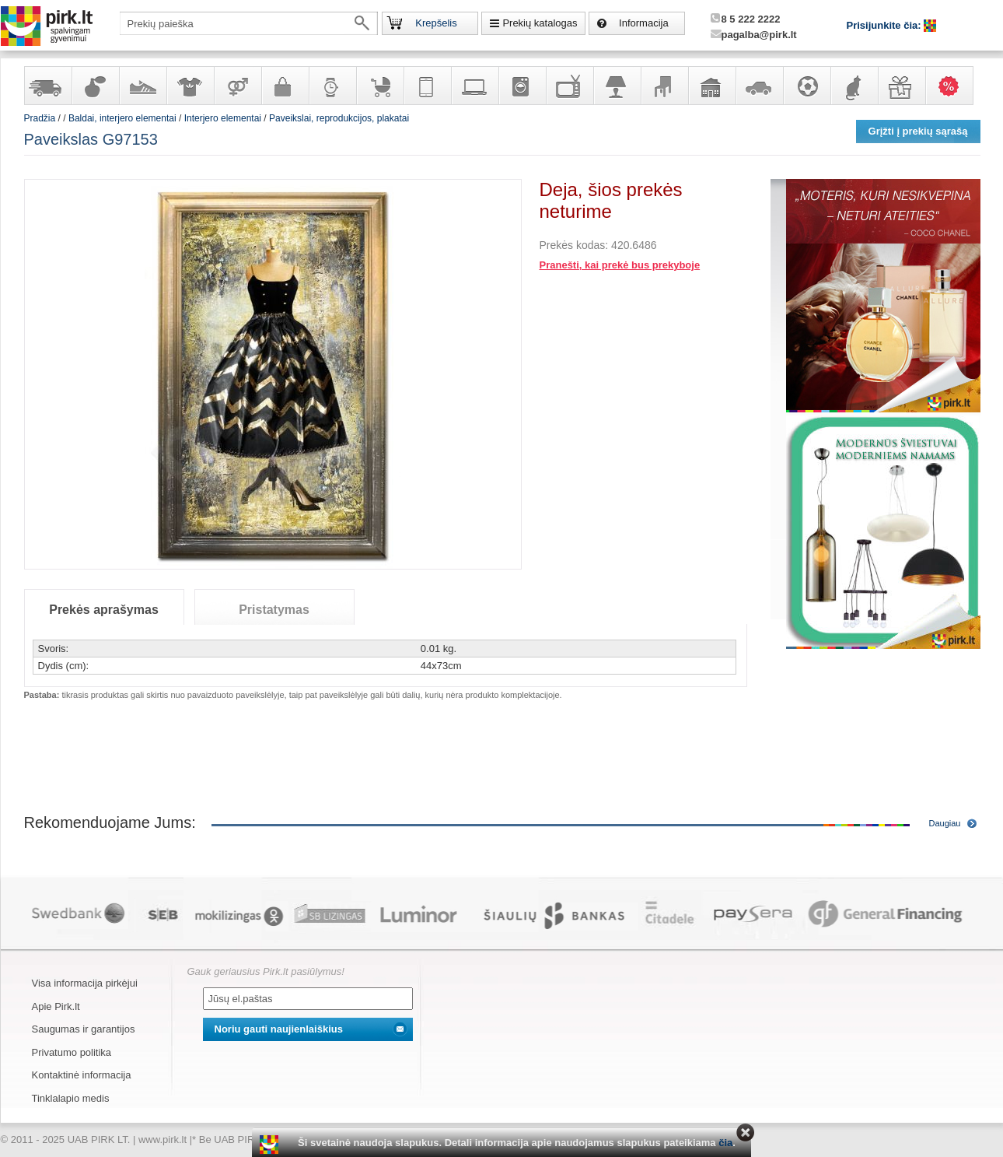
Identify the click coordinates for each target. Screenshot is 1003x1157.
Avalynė (142, 85)
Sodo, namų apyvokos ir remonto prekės (711, 85)
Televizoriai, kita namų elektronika (569, 85)
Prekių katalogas (539, 23)
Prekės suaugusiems (237, 85)
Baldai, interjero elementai (664, 85)
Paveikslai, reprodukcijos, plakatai (339, 118)
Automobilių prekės (758, 85)
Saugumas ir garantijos (83, 1029)
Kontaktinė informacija (81, 1075)
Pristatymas (274, 609)
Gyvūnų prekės (853, 85)
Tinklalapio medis (71, 1098)
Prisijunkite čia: (885, 25)
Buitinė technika (521, 85)
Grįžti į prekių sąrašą (918, 131)
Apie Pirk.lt (56, 1006)
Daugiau (945, 823)
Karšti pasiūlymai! (954, 85)
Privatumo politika (72, 1052)
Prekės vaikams (379, 85)
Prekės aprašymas (104, 609)
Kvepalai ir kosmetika (94, 85)
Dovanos (901, 85)
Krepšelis (435, 23)
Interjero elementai (222, 118)
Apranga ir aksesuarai (189, 85)
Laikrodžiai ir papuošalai (332, 85)
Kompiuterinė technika (474, 85)
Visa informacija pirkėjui (85, 983)
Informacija (644, 23)
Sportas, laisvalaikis (806, 85)
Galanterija (284, 85)
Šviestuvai (616, 85)
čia (725, 1142)
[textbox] (249, 23)
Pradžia (40, 118)
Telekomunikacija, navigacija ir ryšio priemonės (426, 85)
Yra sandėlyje (47, 85)
